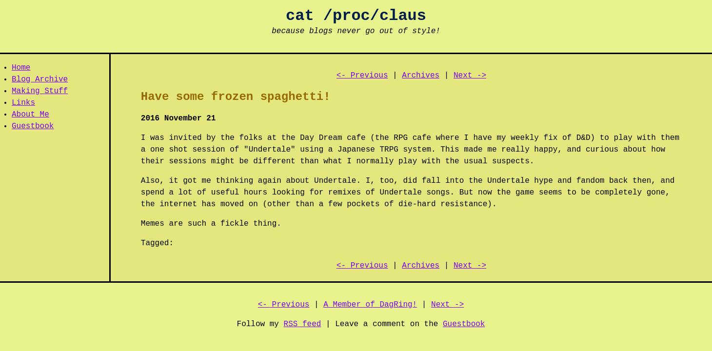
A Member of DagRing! (370, 304)
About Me (30, 114)
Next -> (470, 75)
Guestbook (33, 126)
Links (23, 102)
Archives (420, 75)
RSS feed (302, 324)
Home (21, 67)
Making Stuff (40, 91)
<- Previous (362, 75)
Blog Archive (40, 79)
